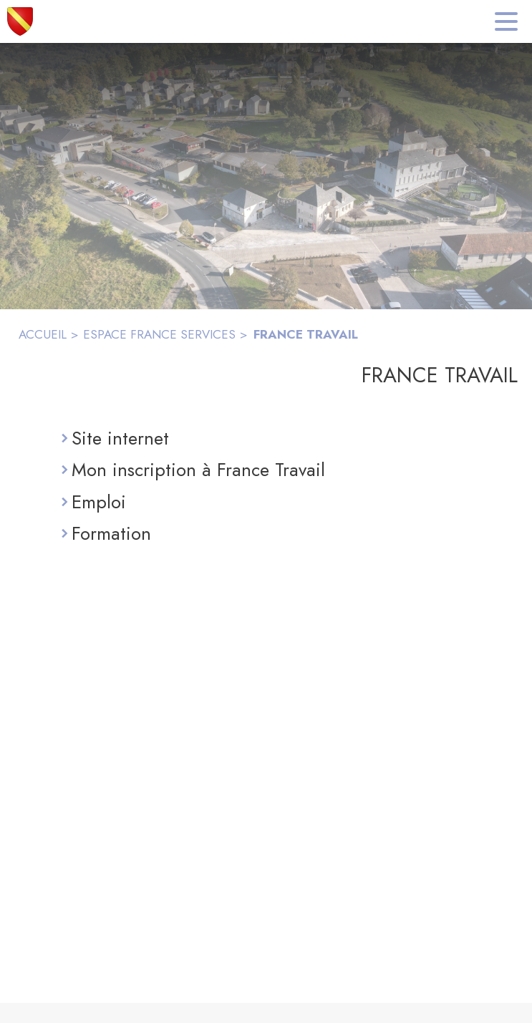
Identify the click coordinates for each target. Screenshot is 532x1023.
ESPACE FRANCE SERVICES (159, 334)
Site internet (120, 438)
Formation (111, 533)
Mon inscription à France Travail (198, 469)
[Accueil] (20, 21)
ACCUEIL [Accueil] (43, 334)
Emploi (99, 502)
